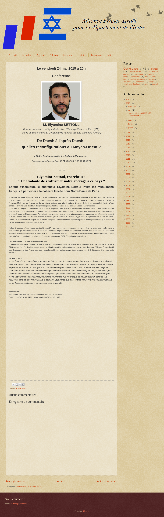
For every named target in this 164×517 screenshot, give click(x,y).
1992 (128, 208)
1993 (128, 204)
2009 (128, 166)
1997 (128, 189)
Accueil (13, 55)
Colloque (152, 81)
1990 (128, 215)
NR (146, 77)
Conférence (20, 388)
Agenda (40, 55)
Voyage (151, 74)
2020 (128, 99)
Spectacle (155, 84)
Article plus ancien (107, 481)
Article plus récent (15, 481)
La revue (67, 55)
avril (130, 110)
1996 (128, 193)
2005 (128, 181)
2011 (128, 159)
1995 (128, 197)
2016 (128, 140)
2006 (128, 178)
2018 (128, 133)
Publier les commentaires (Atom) (29, 486)
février (131, 124)
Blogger (86, 511)
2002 (128, 185)
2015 (128, 144)
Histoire (82, 55)
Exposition (139, 74)
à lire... (111, 55)
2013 (128, 151)
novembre (132, 106)
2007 (128, 174)
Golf (125, 79)
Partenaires (96, 55)
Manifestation (136, 77)
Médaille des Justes (137, 79)
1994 (128, 200)
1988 (128, 223)
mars (130, 120)
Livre (125, 77)
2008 (128, 170)
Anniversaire (127, 81)
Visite (153, 77)
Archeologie (140, 81)
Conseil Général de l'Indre (132, 84)
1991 (128, 212)
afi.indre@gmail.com (19, 504)
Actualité (26, 55)
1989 (128, 219)
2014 (128, 148)
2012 (128, 155)
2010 (128, 163)
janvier (131, 128)
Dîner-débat (136, 71)
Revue (146, 84)
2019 (128, 103)
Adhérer (54, 55)
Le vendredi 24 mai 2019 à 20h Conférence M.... (140, 114)
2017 (128, 136)
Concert (154, 69)
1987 (128, 227)
